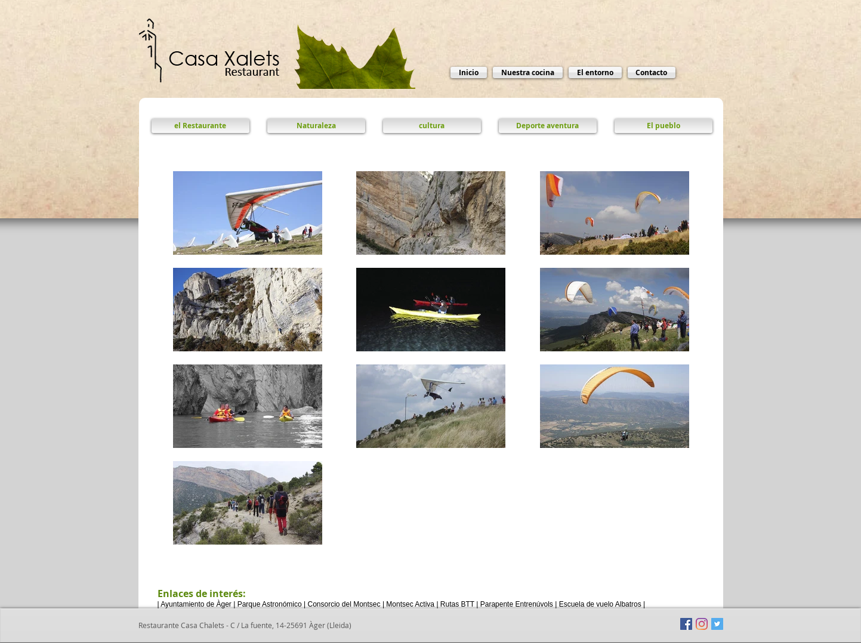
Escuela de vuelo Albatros (600, 604)
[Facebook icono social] (686, 624)
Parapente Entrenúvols (516, 604)
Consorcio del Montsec (343, 604)
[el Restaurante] (200, 126)
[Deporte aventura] (548, 126)
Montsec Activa (410, 604)
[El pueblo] (663, 126)
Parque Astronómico (269, 604)
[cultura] (432, 126)
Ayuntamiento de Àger (196, 604)
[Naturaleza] (316, 126)
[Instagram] (702, 624)
